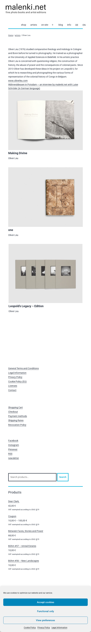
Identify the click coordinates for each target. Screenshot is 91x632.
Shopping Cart (15, 407)
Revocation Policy (17, 425)
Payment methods (17, 416)
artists (33, 24)
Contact (12, 390)
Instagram (13, 445)
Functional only (45, 611)
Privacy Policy (43, 627)
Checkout (13, 411)
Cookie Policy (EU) (17, 381)
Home (10, 35)
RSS (10, 453)
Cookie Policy (30, 627)
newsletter (13, 458)
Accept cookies (45, 602)
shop (23, 24)
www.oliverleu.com (18, 80)
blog (60, 24)
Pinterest (12, 449)
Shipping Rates (15, 420)
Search (62, 477)
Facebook (13, 440)
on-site (44, 24)
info (69, 24)
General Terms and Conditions (23, 368)
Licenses (12, 385)
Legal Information (59, 627)
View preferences (45, 620)
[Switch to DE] (76, 25)
